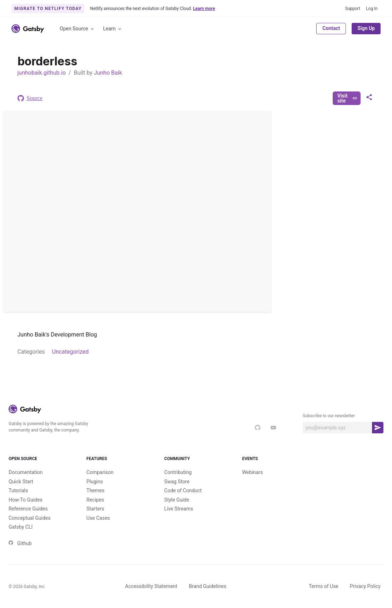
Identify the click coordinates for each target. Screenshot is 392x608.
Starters (95, 509)
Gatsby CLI (21, 527)
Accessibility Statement (151, 586)
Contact (331, 28)
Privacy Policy (365, 586)
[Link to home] (27, 28)
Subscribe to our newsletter (329, 415)
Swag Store (177, 481)
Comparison (100, 472)
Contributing (178, 472)
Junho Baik (108, 72)
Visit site (347, 98)
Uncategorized (70, 351)
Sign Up (366, 28)
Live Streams (178, 509)
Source (30, 98)
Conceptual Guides (29, 518)
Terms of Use (323, 586)
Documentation (26, 472)
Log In (372, 8)
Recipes (95, 500)
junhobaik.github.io (42, 72)
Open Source (77, 29)
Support (352, 8)
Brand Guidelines (207, 586)
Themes (95, 490)
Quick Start (21, 481)
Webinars (252, 472)
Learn (112, 29)
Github (20, 543)
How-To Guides (26, 500)
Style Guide (176, 500)
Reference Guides (28, 509)
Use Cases (98, 518)
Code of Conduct (183, 490)
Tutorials (18, 490)
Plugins (94, 481)
